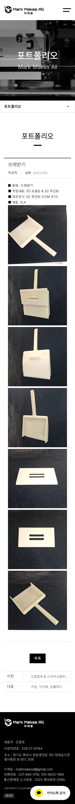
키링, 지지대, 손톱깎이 (46, 687)
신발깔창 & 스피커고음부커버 (51, 676)
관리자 (9, 795)
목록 (37, 658)
